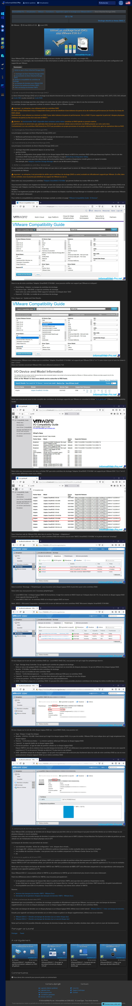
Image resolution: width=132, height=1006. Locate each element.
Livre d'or (76, 988)
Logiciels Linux (45, 990)
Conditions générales (48, 994)
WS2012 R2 (2, 13)
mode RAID (38, 98)
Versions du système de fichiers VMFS (26, 85)
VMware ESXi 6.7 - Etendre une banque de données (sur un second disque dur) (42, 919)
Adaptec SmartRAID (2, 64)
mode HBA (17, 98)
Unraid (2, 94)
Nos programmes (46, 992)
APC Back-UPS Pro (2, 77)
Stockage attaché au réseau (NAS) (111, 21)
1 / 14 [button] (68, 17)
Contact (75, 992)
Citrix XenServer (2, 30)
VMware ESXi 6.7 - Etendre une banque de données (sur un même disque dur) (42, 917)
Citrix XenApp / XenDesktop (2, 26)
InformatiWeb (11, 2)
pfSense (2, 85)
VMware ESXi (2, 39)
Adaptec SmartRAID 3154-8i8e (54, 181)
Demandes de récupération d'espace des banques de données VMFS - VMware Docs (44, 896)
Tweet (22, 933)
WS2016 (2, 17)
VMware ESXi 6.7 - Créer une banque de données (107, 909)
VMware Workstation (2, 46)
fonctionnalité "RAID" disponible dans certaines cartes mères (43, 122)
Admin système (29, 3)
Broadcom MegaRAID (2, 68)
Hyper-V (2, 55)
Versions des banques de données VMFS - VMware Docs (35, 893)
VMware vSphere (2, 42)
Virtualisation (42, 3)
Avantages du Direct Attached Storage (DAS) (29, 74)
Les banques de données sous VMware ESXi (28, 83)
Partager (15, 933)
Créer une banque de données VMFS (26, 87)
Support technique (79, 990)
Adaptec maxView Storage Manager (40, 161)
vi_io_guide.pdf (101, 399)
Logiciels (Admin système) (49, 988)
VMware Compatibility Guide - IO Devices (83, 198)
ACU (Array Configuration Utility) (77, 157)
